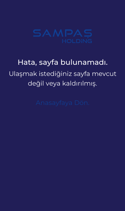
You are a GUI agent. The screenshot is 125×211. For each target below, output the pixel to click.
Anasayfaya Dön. (62, 103)
